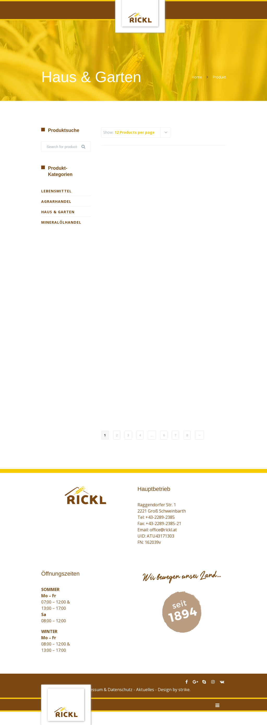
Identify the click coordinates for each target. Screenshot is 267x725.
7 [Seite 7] (175, 435)
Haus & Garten (58, 211)
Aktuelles (145, 689)
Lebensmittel (56, 190)
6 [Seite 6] (164, 435)
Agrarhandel (56, 201)
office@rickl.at (163, 530)
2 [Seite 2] (117, 435)
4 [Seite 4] (140, 435)
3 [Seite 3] (128, 435)
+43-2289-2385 (160, 517)
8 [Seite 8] (187, 435)
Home (197, 77)
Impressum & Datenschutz (106, 689)
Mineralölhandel (61, 222)
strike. (184, 689)
